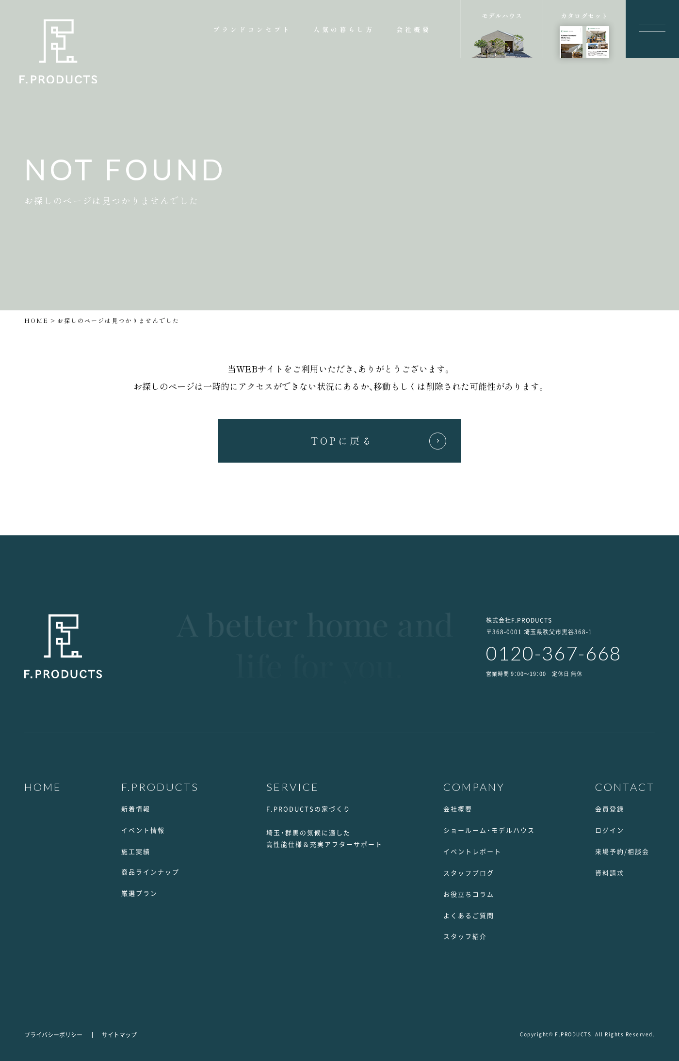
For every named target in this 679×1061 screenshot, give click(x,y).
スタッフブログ (468, 872)
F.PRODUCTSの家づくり (308, 808)
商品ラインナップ (150, 871)
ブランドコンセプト (252, 29)
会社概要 (413, 29)
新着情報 (135, 808)
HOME (36, 320)
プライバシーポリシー (53, 1035)
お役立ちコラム (468, 894)
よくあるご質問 (468, 915)
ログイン (609, 830)
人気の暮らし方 (343, 29)
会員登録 (609, 808)
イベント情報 (143, 830)
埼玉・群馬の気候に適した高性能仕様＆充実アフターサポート (324, 838)
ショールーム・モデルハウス (489, 830)
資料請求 (609, 872)
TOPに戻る (341, 441)
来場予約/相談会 (622, 851)
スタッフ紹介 (465, 936)
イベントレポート (472, 851)
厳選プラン (139, 893)
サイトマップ (119, 1035)
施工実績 (135, 851)
